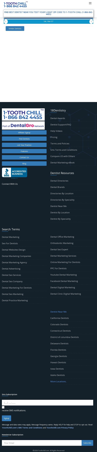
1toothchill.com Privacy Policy (60, 427)
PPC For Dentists (58, 268)
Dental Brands (57, 187)
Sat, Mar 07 (48, 21)
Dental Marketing (10, 237)
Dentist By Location (60, 212)
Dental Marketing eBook (62, 162)
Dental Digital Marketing (62, 287)
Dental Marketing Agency (14, 262)
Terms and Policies (59, 143)
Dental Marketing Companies (16, 256)
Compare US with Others (62, 156)
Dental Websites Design (13, 249)
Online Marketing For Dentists (65, 262)
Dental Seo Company (12, 281)
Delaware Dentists (59, 343)
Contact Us (24, 157)
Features (24, 151)
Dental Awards (57, 118)
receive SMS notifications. (14, 410)
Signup (6, 418)
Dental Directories (59, 180)
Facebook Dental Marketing (64, 281)
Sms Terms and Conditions (63, 149)
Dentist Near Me (58, 206)
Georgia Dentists (58, 356)
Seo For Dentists (10, 243)
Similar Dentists (15, 28)
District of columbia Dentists (64, 337)
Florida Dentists (58, 349)
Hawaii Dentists (58, 362)
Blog (24, 163)
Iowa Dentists (57, 368)
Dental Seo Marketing (12, 294)
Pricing (53, 137)
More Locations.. (58, 381)
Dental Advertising (11, 268)
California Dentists (59, 318)
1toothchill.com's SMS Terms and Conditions (22, 427)
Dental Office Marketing (62, 236)
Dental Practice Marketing (15, 300)
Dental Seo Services (11, 275)
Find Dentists (24, 139)
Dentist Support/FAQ (60, 124)
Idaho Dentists (57, 375)
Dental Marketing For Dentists (17, 287)
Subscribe (87, 443)
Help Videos (56, 130)
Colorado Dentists (59, 324)
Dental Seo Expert (59, 249)
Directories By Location (61, 193)
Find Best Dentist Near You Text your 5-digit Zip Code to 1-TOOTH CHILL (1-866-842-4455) (48, 13)
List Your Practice (24, 145)
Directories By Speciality (62, 199)
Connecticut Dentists (60, 330)
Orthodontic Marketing (61, 243)
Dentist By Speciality (60, 218)
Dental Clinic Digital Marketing (65, 293)
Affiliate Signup (24, 132)
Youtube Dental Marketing (63, 274)
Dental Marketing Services (63, 255)
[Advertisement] (48, 48)
